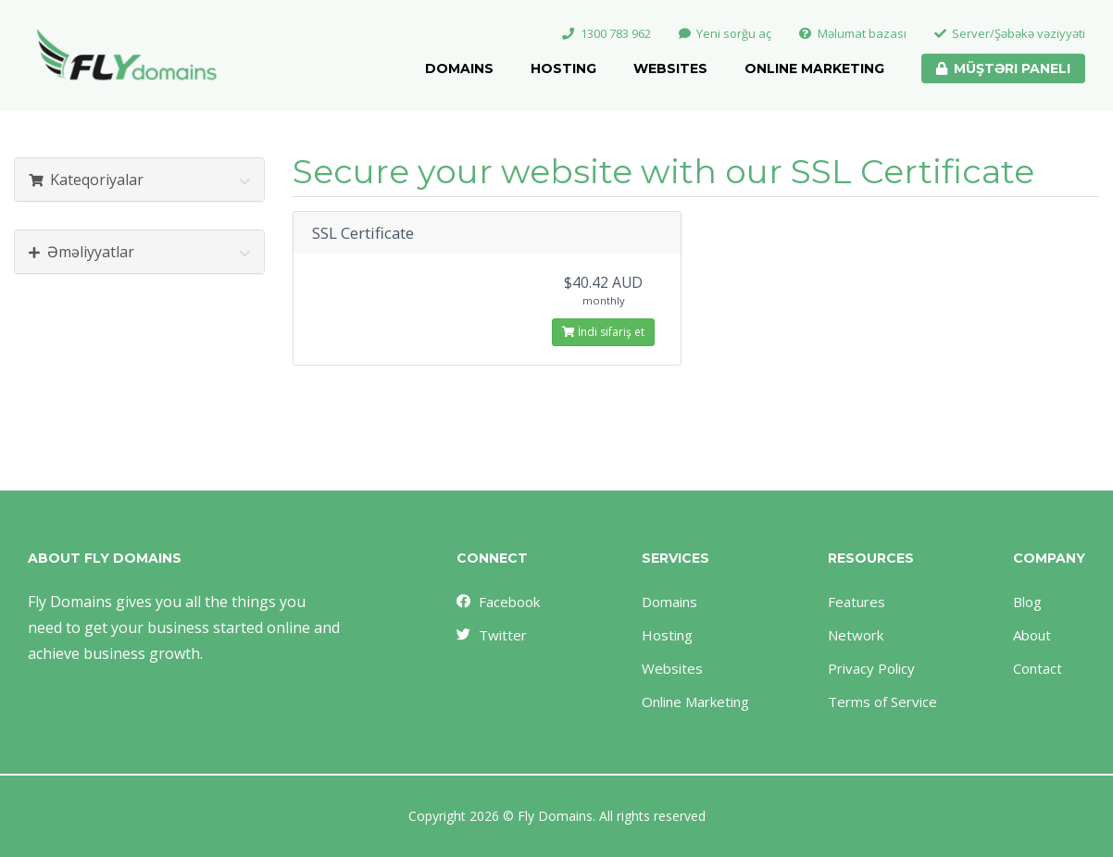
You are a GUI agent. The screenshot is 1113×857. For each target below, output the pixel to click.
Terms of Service (882, 701)
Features (856, 601)
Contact (1037, 668)
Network (855, 635)
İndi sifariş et (603, 332)
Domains (459, 68)
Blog (1027, 601)
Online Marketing (814, 68)
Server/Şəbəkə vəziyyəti (1010, 34)
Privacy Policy (871, 668)
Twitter (491, 635)
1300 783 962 (606, 34)
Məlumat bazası (853, 34)
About (1032, 635)
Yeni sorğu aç (725, 34)
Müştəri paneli (1003, 68)
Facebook (497, 602)
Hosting (563, 68)
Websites (670, 68)
